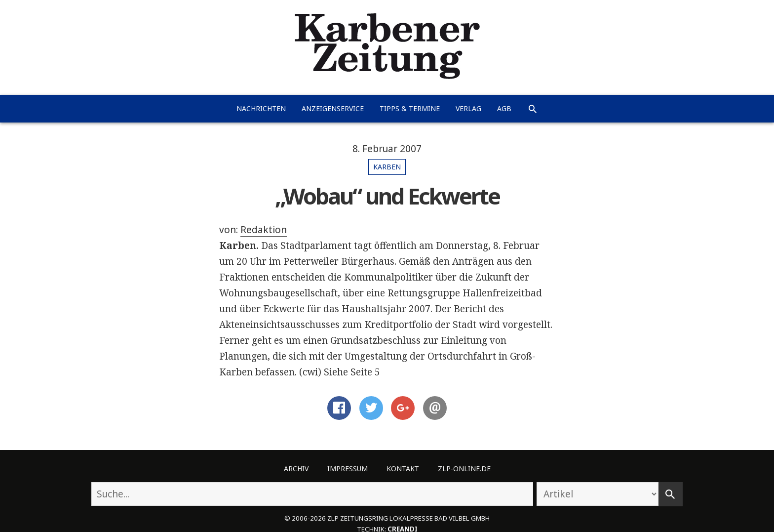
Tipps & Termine (410, 108)
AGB (504, 108)
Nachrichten (261, 108)
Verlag (468, 108)
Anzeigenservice (333, 108)
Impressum (347, 468)
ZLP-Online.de (464, 468)
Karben (387, 166)
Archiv (296, 468)
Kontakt (403, 468)
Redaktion (263, 229)
